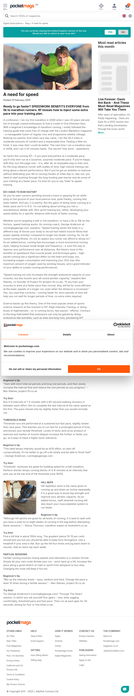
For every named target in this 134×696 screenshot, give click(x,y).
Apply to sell (85, 660)
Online (58, 646)
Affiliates (83, 641)
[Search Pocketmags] (7, 16)
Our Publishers (13, 651)
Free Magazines (14, 646)
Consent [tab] (23, 334)
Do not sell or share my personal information (35, 369)
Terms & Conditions (16, 674)
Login (81, 665)
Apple (57, 636)
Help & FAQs (36, 636)
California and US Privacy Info (15, 667)
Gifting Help (36, 660)
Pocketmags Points (64, 651)
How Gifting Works (39, 655)
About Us (107, 636)
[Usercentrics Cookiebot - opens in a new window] (116, 325)
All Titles (10, 636)
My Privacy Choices (16, 684)
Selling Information (87, 655)
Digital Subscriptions (12, 23)
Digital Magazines (63, 655)
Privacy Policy (13, 660)
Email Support (37, 641)
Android (58, 641)
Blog (27, 23)
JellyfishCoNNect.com (113, 651)
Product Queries (86, 636)
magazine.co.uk (110, 646)
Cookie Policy (13, 679)
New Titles (11, 641)
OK (99, 369)
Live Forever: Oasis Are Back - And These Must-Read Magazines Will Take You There (114, 104)
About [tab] (110, 334)
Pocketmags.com (111, 641)
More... (102, 132)
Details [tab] (67, 334)
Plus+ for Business (15, 655)
